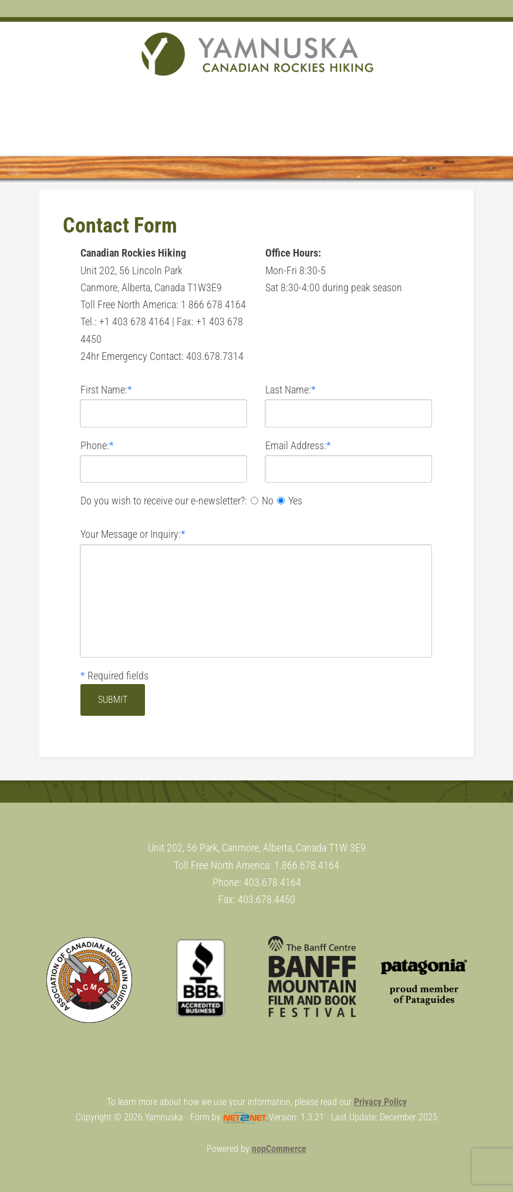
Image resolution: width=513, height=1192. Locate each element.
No (268, 500)
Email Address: (295, 445)
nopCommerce (279, 1148)
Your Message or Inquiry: (130, 534)
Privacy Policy (380, 1101)
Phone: (94, 445)
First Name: (103, 389)
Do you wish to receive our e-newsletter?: (163, 500)
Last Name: (288, 389)
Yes (295, 500)
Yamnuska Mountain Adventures (257, 54)
